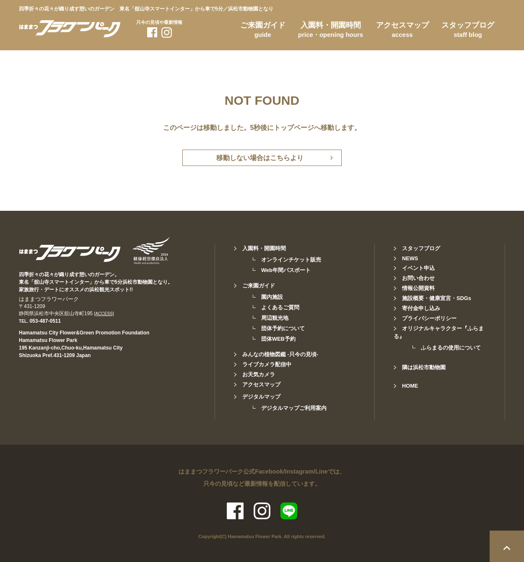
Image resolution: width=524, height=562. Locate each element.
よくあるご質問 (280, 307)
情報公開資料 (418, 288)
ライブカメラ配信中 (266, 364)
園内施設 (272, 297)
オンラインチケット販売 (291, 259)
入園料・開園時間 (330, 31)
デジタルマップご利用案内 (294, 408)
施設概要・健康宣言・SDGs (436, 298)
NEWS (410, 258)
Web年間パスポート (286, 270)
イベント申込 (418, 268)
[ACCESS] (104, 313)
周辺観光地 (274, 318)
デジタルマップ (261, 397)
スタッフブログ (467, 31)
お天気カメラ (258, 374)
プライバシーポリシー (429, 318)
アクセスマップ (402, 31)
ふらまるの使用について (451, 347)
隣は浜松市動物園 (424, 367)
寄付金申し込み (421, 308)
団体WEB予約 (278, 339)
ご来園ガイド (262, 31)
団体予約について (283, 328)
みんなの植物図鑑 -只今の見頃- (280, 354)
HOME (410, 386)
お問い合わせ (418, 278)
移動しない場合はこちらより (260, 157)
